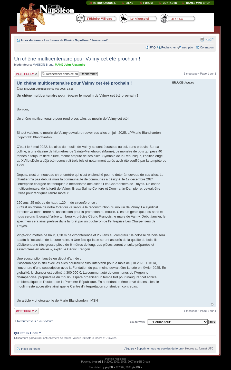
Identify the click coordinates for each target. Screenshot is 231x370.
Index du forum (31, 40)
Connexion (207, 47)
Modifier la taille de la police (210, 39)
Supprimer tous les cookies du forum (160, 348)
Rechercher (168, 47)
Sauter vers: (138, 321)
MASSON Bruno (43, 64)
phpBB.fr (110, 367)
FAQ (153, 47)
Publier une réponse (26, 74)
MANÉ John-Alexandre (70, 64)
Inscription (187, 47)
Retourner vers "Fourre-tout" (35, 321)
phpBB (99, 361)
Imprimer (202, 39)
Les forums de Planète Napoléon (66, 40)
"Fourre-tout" (99, 40)
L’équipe (129, 348)
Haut (212, 304)
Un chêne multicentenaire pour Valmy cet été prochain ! (77, 58)
